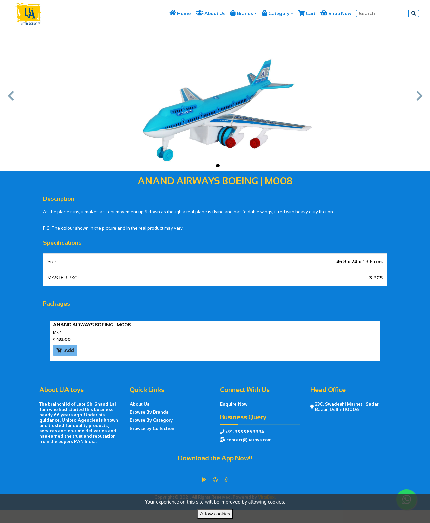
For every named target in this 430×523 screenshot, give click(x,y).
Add (65, 350)
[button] (11, 99)
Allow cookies (215, 513)
